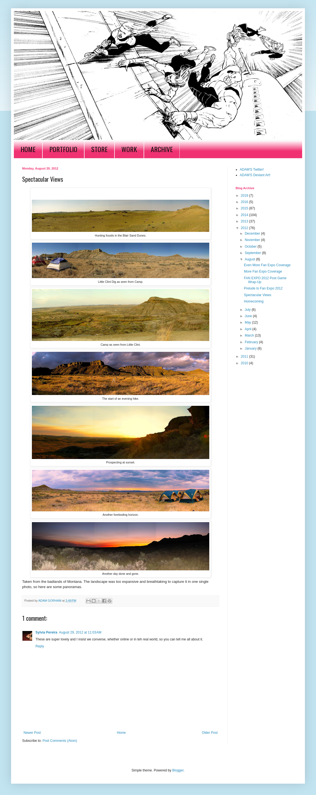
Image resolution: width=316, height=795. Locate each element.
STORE (99, 149)
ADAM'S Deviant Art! (255, 175)
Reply (39, 646)
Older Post (210, 733)
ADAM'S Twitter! (252, 169)
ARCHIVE (162, 149)
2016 (245, 202)
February (252, 342)
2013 (245, 221)
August (250, 259)
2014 (245, 215)
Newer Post (32, 733)
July (248, 310)
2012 (245, 228)
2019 (245, 196)
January (251, 348)
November (253, 240)
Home (121, 733)
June (249, 316)
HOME (28, 149)
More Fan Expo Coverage (263, 271)
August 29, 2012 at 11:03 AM (80, 632)
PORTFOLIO (63, 149)
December (253, 233)
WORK (129, 149)
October (251, 246)
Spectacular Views (257, 295)
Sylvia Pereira (46, 632)
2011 (245, 356)
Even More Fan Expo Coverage (267, 265)
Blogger (178, 770)
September (253, 253)
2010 (245, 363)
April (248, 329)
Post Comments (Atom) (59, 741)
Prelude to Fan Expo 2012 (263, 288)
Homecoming (254, 301)
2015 (245, 208)
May (248, 322)
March (250, 335)
